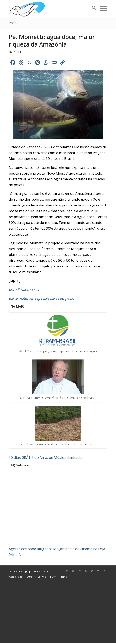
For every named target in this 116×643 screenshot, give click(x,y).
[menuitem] (92, 8)
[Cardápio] (101, 8)
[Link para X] (73, 571)
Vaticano (22, 465)
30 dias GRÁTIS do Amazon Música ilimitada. (46, 457)
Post (12, 22)
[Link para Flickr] (98, 571)
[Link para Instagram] (79, 571)
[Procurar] (92, 8)
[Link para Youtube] (85, 571)
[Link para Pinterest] (92, 571)
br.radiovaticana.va (24, 289)
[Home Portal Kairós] (48, 8)
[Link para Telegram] (104, 571)
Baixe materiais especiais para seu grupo (41, 298)
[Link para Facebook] (67, 571)
